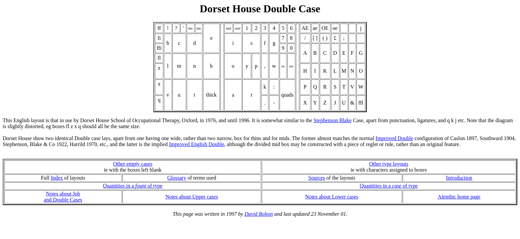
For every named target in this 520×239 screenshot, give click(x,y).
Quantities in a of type (132, 186)
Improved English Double (196, 144)
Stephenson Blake (332, 120)
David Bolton (258, 214)
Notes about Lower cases (331, 196)
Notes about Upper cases (191, 196)
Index (57, 178)
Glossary (176, 178)
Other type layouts (388, 164)
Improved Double (394, 138)
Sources (316, 178)
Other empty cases (132, 164)
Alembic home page (459, 196)
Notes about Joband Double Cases (63, 196)
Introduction (459, 178)
